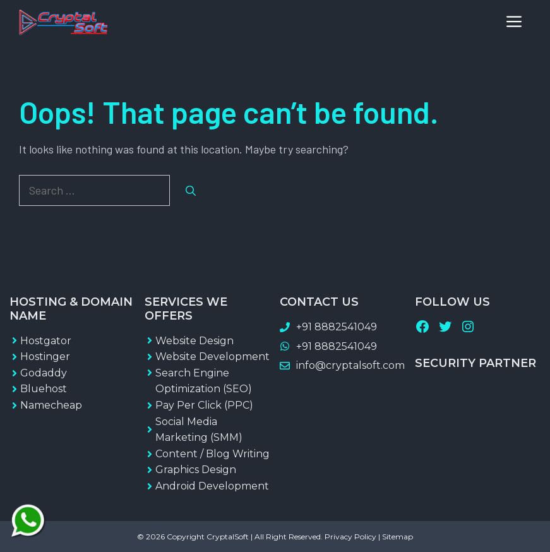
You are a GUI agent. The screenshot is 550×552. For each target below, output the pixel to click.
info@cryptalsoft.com (350, 365)
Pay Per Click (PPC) (204, 405)
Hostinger (45, 357)
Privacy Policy (350, 536)
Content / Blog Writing (212, 454)
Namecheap (51, 405)
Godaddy (43, 373)
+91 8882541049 (336, 327)
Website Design (194, 341)
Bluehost (43, 389)
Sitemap (397, 536)
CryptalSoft (227, 536)
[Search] (190, 190)
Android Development (212, 486)
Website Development (212, 357)
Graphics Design (195, 470)
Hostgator (45, 341)
